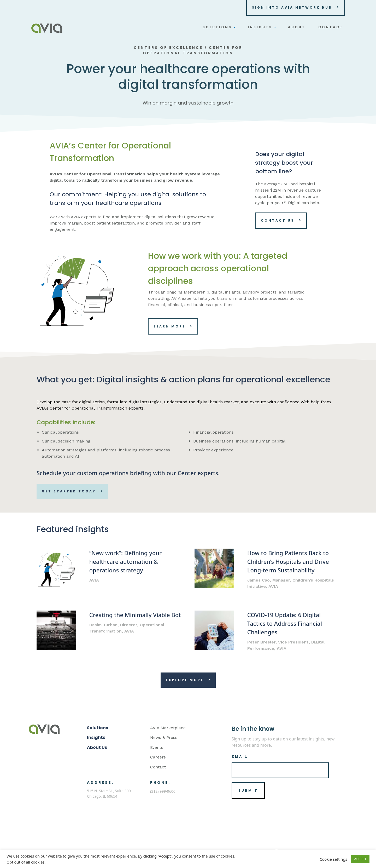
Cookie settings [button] (333, 859)
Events (156, 747)
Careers (158, 757)
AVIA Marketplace (168, 727)
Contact (158, 766)
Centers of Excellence (168, 47)
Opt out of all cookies (26, 862)
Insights (96, 737)
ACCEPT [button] (360, 858)
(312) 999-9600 (162, 791)
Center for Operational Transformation (193, 50)
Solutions (97, 728)
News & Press (163, 737)
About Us (97, 747)
